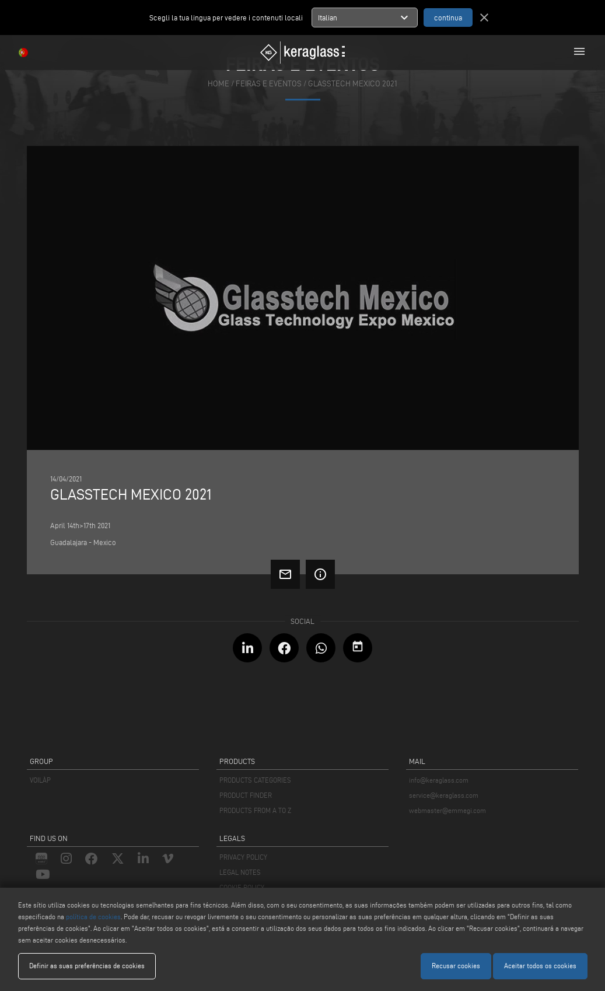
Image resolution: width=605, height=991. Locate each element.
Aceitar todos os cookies (540, 965)
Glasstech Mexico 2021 (352, 83)
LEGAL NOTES (240, 872)
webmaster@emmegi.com (447, 810)
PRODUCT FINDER (245, 795)
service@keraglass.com (443, 795)
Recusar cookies (456, 965)
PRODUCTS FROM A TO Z (255, 810)
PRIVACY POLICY (243, 857)
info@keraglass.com (438, 780)
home (218, 83)
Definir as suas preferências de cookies (87, 965)
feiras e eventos (269, 83)
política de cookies (93, 916)
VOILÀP (40, 780)
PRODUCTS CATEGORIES (255, 780)
